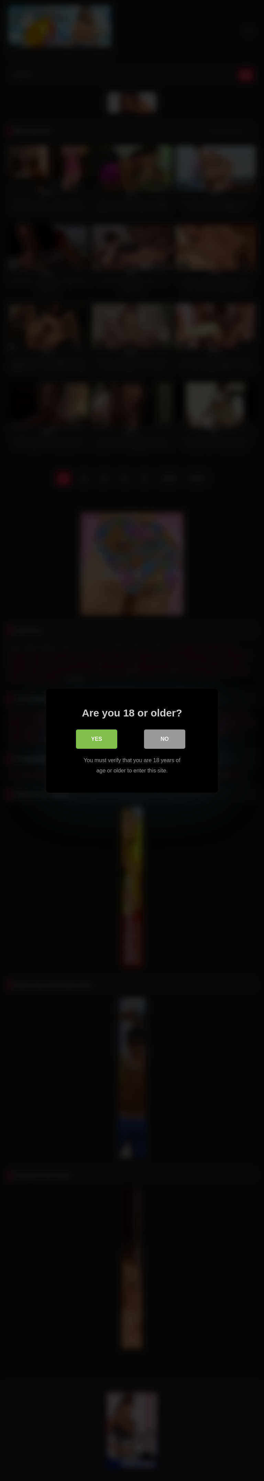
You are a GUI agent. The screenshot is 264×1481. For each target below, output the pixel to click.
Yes (96, 739)
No (165, 739)
